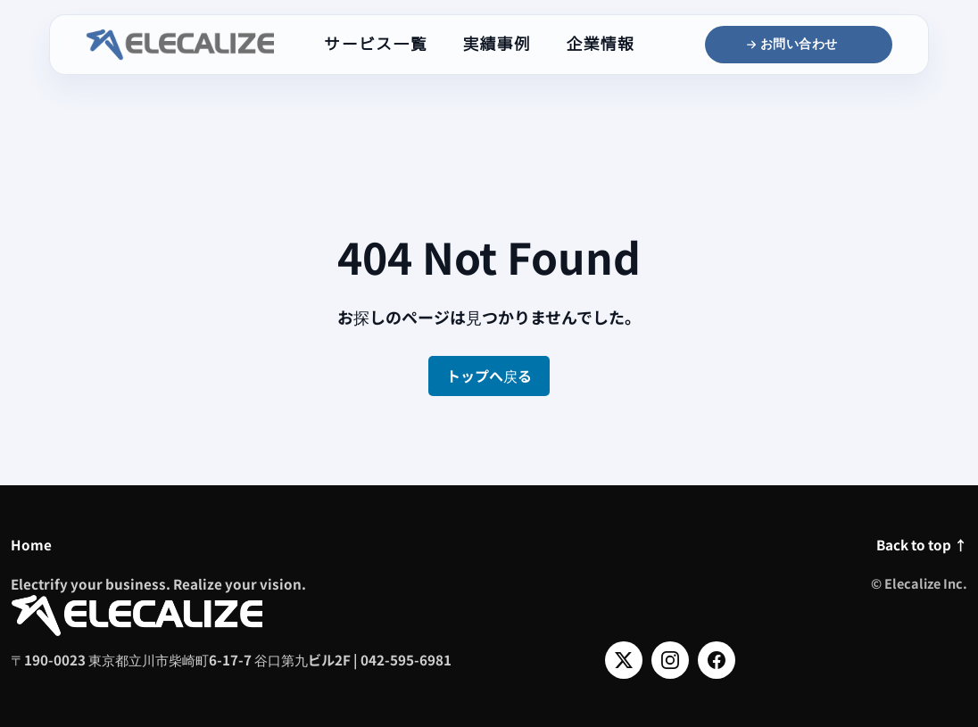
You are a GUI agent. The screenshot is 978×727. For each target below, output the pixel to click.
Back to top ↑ (921, 544)
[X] (623, 660)
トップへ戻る (489, 375)
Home (31, 544)
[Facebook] (716, 660)
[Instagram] (670, 660)
